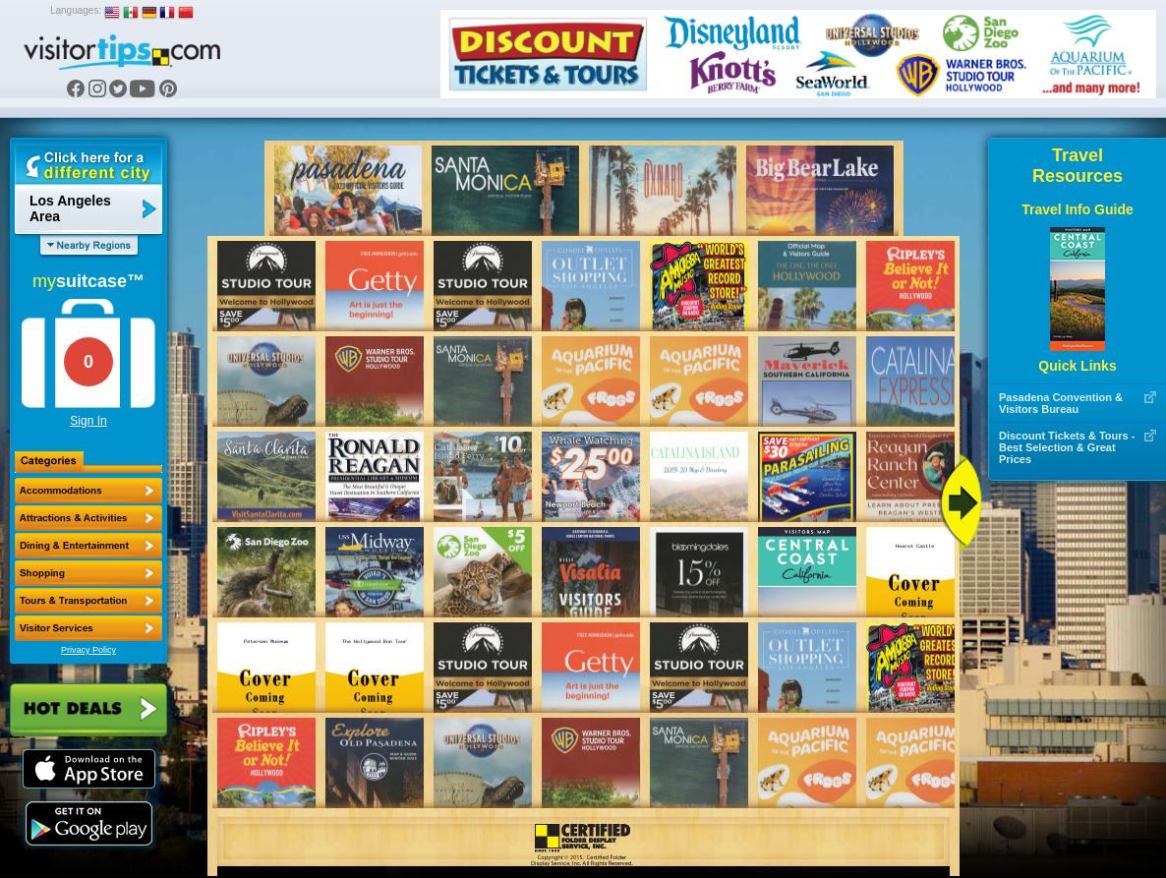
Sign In (88, 421)
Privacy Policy (88, 650)
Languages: (75, 10)
